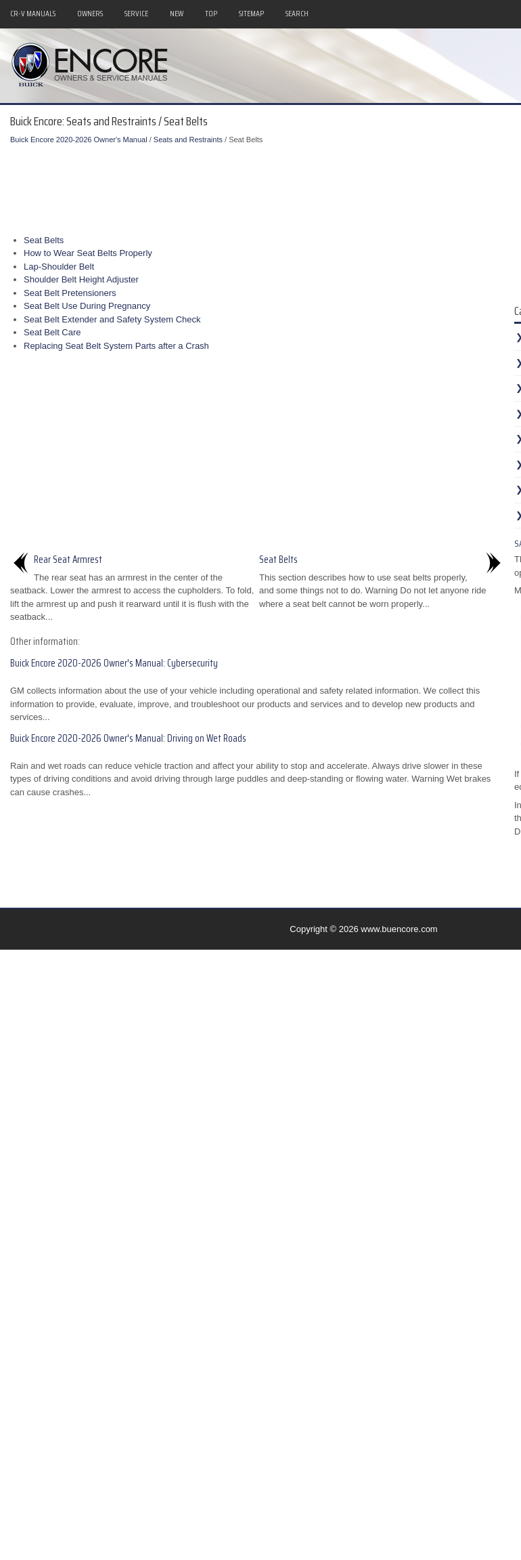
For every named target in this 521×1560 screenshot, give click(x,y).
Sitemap (251, 13)
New (176, 13)
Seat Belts (44, 240)
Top (211, 13)
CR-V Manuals (32, 13)
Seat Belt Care (52, 332)
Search (297, 13)
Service (136, 13)
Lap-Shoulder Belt (59, 266)
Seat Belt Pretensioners (70, 293)
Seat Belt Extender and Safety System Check (112, 319)
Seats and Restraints (188, 139)
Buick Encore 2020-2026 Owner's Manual (79, 139)
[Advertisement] (264, 186)
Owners (90, 13)
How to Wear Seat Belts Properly (88, 253)
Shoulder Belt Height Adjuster (81, 279)
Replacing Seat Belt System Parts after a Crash (116, 346)
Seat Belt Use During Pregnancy (87, 306)
